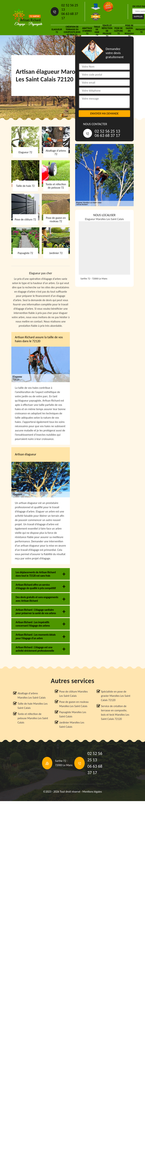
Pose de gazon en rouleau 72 (129, 30)
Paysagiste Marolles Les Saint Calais (72, 714)
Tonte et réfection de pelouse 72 (107, 30)
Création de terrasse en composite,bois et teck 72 (72, 30)
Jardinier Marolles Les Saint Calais (71, 724)
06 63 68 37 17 (69, 16)
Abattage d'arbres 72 (87, 31)
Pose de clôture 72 (118, 31)
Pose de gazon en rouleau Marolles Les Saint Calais (73, 704)
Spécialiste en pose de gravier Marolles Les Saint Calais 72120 (115, 696)
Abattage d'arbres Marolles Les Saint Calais (32, 695)
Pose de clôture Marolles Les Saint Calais (73, 693)
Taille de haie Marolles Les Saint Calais (33, 706)
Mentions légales (92, 791)
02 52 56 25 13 (69, 7)
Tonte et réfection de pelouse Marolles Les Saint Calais (33, 718)
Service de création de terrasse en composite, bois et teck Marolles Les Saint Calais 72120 (115, 712)
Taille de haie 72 (97, 30)
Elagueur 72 (57, 30)
